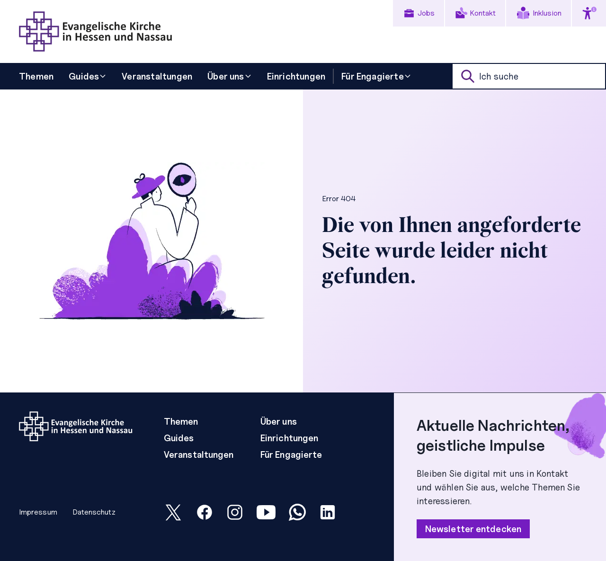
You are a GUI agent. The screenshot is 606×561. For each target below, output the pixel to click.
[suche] (529, 76)
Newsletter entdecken (473, 529)
